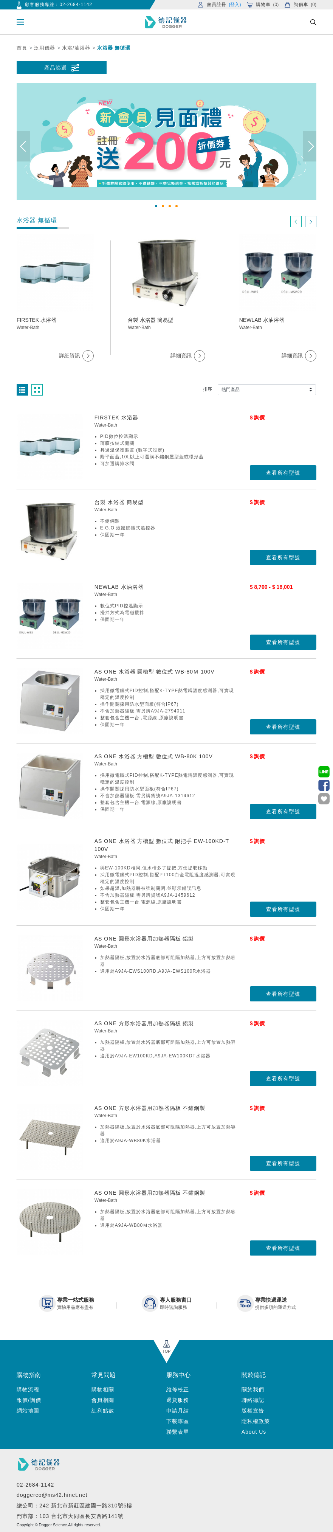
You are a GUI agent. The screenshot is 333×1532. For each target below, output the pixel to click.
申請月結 (177, 1411)
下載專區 (177, 1421)
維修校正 (177, 1389)
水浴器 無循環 (114, 48)
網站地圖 (28, 1411)
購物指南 (29, 1375)
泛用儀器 (44, 48)
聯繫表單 (177, 1432)
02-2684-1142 (75, 4)
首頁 (22, 48)
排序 (207, 389)
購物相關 (102, 1389)
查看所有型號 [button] (283, 473)
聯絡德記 (253, 1400)
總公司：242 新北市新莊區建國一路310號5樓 (74, 1506)
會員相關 (102, 1400)
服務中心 (178, 1375)
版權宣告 (253, 1411)
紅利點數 (102, 1411)
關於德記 (254, 1375)
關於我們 (253, 1389)
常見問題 (103, 1375)
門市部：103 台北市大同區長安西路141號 (70, 1516)
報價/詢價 (29, 1400)
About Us (254, 1432)
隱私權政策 (256, 1421)
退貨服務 (177, 1400)
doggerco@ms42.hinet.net (52, 1495)
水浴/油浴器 (76, 48)
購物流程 (28, 1389)
